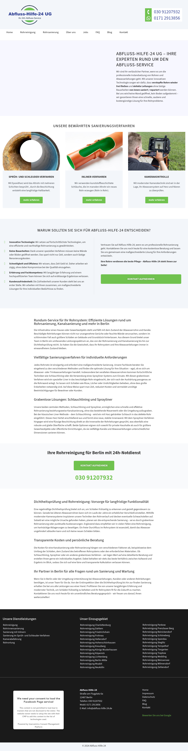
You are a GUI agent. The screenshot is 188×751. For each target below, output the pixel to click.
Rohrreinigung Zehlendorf (155, 667)
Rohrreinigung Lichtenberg (93, 656)
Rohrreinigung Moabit (91, 663)
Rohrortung (9, 642)
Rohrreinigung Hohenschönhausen (97, 642)
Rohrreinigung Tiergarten (155, 649)
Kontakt (124, 32)
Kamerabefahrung (12, 639)
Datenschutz (148, 697)
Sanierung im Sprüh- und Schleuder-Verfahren (26, 635)
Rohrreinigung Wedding (154, 656)
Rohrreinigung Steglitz (153, 642)
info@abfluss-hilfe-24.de (99, 708)
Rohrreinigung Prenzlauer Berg (158, 628)
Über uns (71, 32)
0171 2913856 (167, 18)
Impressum (148, 693)
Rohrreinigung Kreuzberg (93, 646)
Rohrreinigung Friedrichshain (95, 632)
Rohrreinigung (28, 32)
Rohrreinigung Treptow (154, 653)
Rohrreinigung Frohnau (92, 635)
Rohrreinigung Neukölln (92, 667)
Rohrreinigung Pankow (154, 624)
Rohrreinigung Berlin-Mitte (93, 660)
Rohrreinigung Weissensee (155, 660)
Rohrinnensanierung (13, 628)
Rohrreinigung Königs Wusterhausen (98, 649)
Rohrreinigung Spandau (154, 639)
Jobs (85, 32)
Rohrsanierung (51, 32)
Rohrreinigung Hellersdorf (93, 639)
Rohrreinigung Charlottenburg (95, 625)
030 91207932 (167, 12)
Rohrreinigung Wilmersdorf (156, 663)
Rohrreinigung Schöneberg (156, 635)
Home (9, 32)
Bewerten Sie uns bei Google (156, 715)
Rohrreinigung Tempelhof (155, 646)
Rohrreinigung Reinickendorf (157, 631)
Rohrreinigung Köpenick (92, 653)
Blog (109, 32)
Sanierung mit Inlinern (14, 632)
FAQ (98, 32)
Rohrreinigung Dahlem (91, 628)
